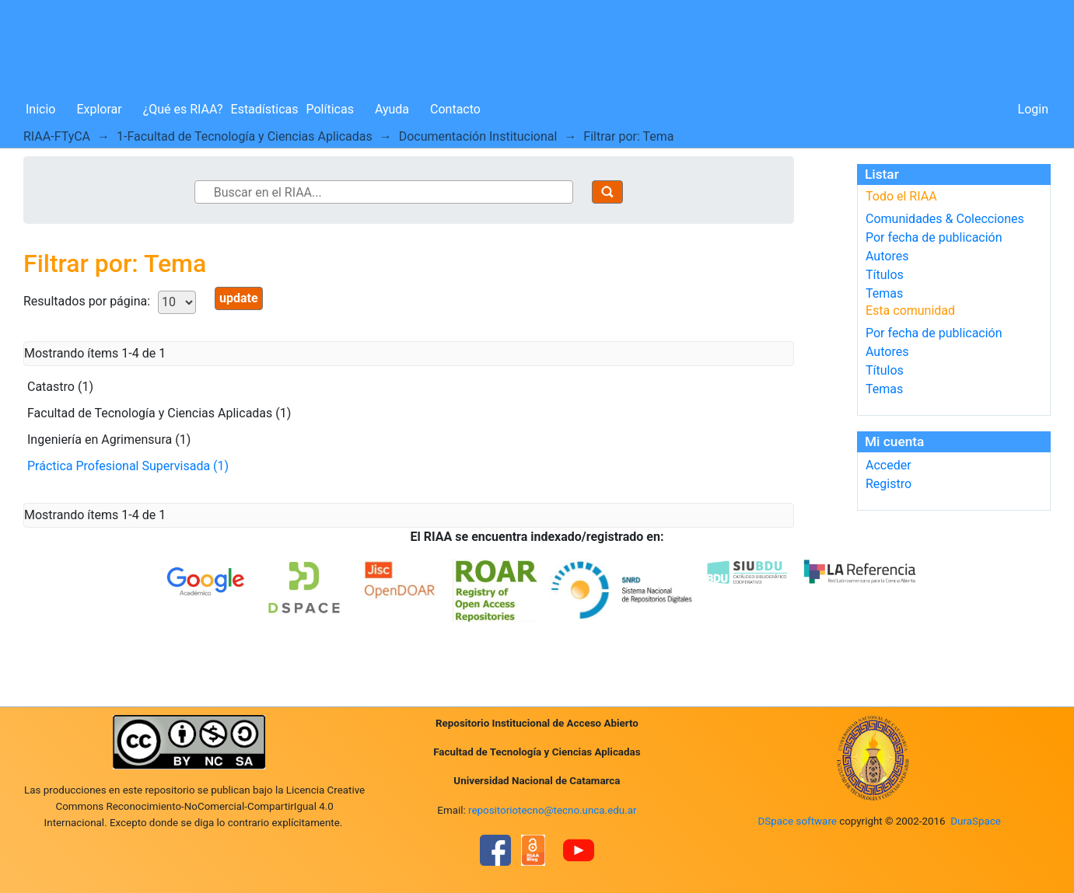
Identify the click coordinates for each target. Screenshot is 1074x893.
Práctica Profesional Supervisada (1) (128, 466)
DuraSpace (975, 821)
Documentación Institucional (478, 136)
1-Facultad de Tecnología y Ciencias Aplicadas (245, 136)
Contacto (455, 109)
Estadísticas (265, 109)
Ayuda (392, 109)
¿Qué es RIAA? (183, 109)
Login (1033, 109)
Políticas (330, 109)
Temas (884, 293)
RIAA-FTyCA (56, 136)
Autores (887, 256)
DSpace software (797, 821)
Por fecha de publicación (934, 237)
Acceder (888, 465)
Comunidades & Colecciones (945, 218)
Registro (888, 483)
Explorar (98, 109)
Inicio (40, 109)
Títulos (885, 274)
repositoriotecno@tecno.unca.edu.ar (552, 810)
